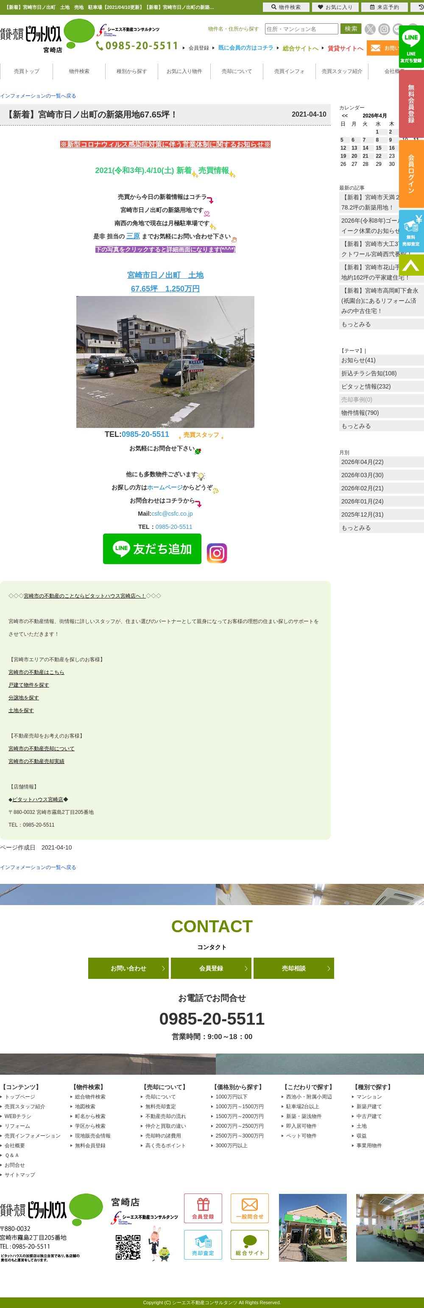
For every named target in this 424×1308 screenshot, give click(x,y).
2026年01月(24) (362, 501)
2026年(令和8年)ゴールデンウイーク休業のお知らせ (381, 225)
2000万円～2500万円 (240, 1126)
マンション (369, 1097)
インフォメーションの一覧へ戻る (38, 96)
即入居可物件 (301, 1126)
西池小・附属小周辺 (309, 1097)
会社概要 (395, 71)
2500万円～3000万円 (240, 1136)
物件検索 (79, 71)
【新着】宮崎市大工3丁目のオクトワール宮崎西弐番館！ (381, 248)
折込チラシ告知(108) (369, 373)
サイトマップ (20, 1175)
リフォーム (17, 1126)
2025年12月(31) (362, 514)
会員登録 (199, 48)
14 (365, 148)
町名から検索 (90, 1116)
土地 (362, 1126)
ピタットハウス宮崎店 (37, 799)
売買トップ (26, 71)
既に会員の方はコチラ (245, 48)
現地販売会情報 (93, 1136)
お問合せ (15, 1165)
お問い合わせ (128, 968)
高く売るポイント (165, 1146)
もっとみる (356, 324)
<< (345, 116)
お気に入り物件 (184, 71)
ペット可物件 (301, 1136)
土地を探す (21, 710)
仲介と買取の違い (165, 1126)
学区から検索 (90, 1126)
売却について (237, 71)
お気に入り (335, 7)
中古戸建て (369, 1116)
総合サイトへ (300, 48)
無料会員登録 (90, 1146)
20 (354, 156)
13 (354, 148)
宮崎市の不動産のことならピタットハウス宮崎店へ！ (85, 596)
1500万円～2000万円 (240, 1116)
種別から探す (132, 71)
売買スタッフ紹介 (342, 71)
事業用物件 (369, 1146)
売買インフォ (289, 71)
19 (343, 156)
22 (378, 156)
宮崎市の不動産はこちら (36, 672)
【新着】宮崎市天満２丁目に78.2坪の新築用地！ (379, 202)
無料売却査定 (160, 1107)
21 (365, 156)
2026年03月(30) (362, 475)
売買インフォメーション (33, 1136)
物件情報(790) (360, 412)
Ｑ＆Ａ (12, 1155)
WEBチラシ (18, 1116)
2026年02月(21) (362, 488)
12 (343, 148)
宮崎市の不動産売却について (41, 749)
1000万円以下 (232, 1097)
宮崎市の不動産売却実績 (36, 761)
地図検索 (85, 1107)
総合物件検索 (90, 1097)
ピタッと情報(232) (366, 386)
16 (392, 148)
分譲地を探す (23, 698)
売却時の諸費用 (163, 1136)
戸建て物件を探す (28, 685)
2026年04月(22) (362, 461)
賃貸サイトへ (345, 48)
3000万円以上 (232, 1146)
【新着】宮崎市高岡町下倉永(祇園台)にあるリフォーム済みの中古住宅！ (379, 300)
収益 (362, 1136)
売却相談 (294, 968)
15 (378, 148)
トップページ (20, 1097)
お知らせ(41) (358, 360)
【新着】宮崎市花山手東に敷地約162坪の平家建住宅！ (379, 272)
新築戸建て (369, 1107)
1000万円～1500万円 (240, 1107)
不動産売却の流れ (165, 1116)
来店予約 (384, 7)
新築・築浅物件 (304, 1116)
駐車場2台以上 (303, 1107)
